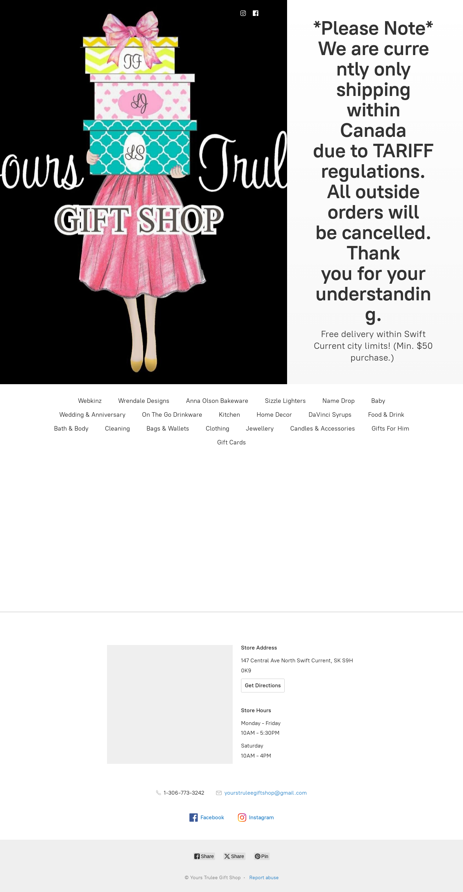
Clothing (217, 428)
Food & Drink (386, 414)
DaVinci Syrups (330, 414)
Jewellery (260, 428)
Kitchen (229, 414)
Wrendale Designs (143, 401)
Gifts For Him (390, 428)
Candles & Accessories (322, 428)
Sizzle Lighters (285, 401)
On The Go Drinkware (172, 414)
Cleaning (117, 428)
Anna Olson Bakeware (217, 401)
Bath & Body (71, 428)
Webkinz (89, 401)
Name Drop (338, 401)
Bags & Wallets (167, 428)
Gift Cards (231, 442)
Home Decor (274, 414)
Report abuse (264, 878)
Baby (378, 401)
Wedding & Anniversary (92, 414)
